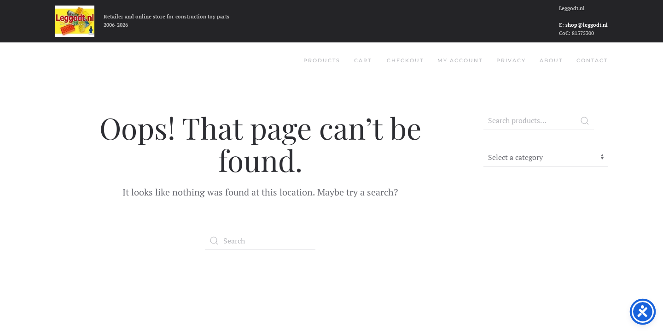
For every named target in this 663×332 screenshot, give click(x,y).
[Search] (260, 240)
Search (585, 121)
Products (321, 60)
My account (460, 60)
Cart (363, 60)
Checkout (405, 60)
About (551, 60)
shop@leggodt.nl (586, 25)
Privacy (511, 60)
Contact (592, 60)
